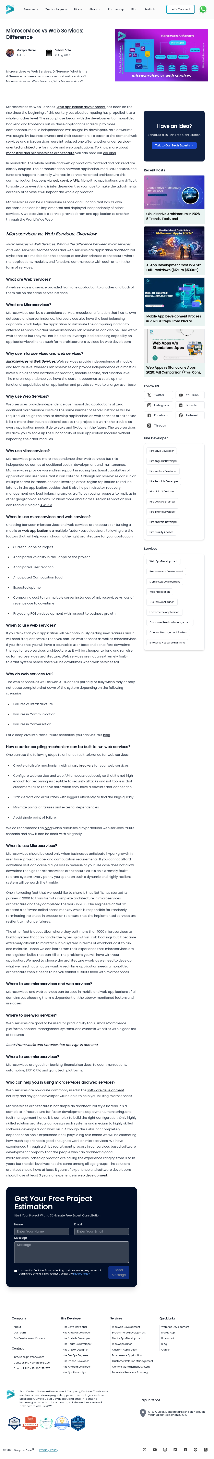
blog (106, 735)
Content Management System (168, 632)
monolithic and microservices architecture (40, 153)
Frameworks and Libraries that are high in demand (57, 1044)
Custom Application (162, 602)
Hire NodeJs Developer (163, 471)
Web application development (81, 107)
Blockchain (168, 1338)
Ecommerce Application (164, 612)
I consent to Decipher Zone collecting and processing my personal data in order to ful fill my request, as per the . (60, 1272)
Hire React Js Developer (164, 481)
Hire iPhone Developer (162, 511)
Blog (164, 1344)
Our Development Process (29, 1338)
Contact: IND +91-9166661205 (32, 1362)
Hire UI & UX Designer (162, 491)
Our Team (20, 1332)
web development (92, 1175)
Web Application (160, 592)
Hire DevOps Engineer (162, 501)
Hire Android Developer (163, 522)
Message (20, 1238)
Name (18, 1224)
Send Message (119, 1272)
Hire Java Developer (162, 451)
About (95, 9)
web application (35, 530)
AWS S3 (46, 505)
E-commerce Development (166, 571)
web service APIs (65, 180)
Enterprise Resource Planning (167, 642)
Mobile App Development (165, 581)
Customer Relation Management (170, 622)
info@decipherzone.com (29, 1357)
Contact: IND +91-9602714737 (32, 1368)
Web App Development (163, 561)
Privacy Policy (81, 1273)
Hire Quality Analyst (161, 532)
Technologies (56, 9)
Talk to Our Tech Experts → (174, 145)
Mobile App (168, 1332)
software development (105, 1090)
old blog (109, 153)
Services (31, 9)
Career (165, 1349)
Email (78, 1224)
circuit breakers (80, 765)
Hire (78, 9)
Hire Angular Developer (163, 461)
